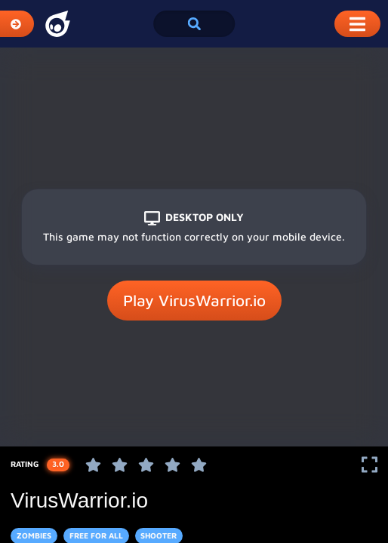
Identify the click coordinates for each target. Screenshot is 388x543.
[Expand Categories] (17, 24)
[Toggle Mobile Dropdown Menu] (357, 24)
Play (194, 301)
